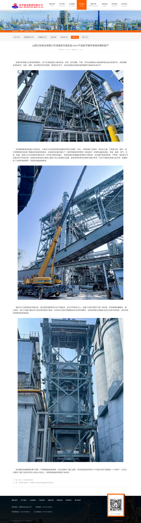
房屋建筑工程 (42, 37)
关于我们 (24, 500)
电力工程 (16, 37)
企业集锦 (33, 500)
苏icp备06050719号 (118, 521)
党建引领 (51, 500)
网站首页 (15, 500)
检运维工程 (64, 37)
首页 (21, 31)
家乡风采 (78, 500)
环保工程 (32, 31)
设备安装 (53, 37)
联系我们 (69, 500)
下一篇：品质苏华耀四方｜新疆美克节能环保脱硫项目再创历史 (33, 482)
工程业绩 (26, 31)
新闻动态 (60, 500)
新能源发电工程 (29, 37)
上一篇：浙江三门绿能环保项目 (23, 480)
